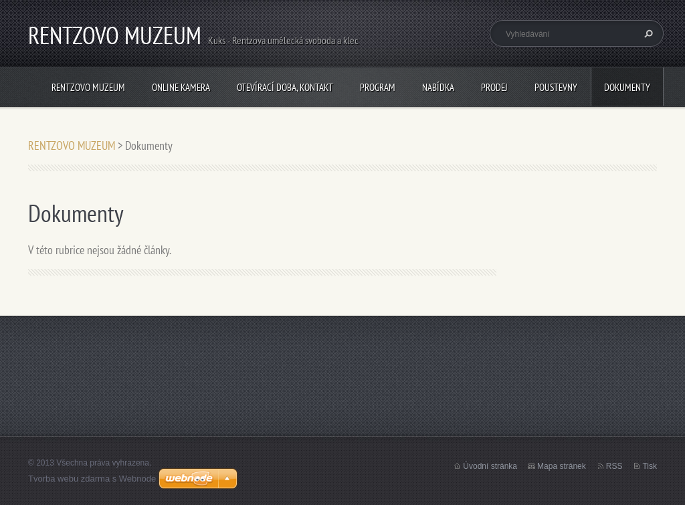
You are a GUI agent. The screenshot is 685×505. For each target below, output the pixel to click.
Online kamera (181, 87)
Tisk (649, 466)
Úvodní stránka (490, 466)
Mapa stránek (561, 466)
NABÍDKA (438, 87)
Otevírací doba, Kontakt (285, 87)
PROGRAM (377, 87)
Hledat (647, 33)
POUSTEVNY (555, 87)
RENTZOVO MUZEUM (88, 87)
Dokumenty (627, 87)
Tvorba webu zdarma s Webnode (92, 479)
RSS (614, 466)
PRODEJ (494, 87)
